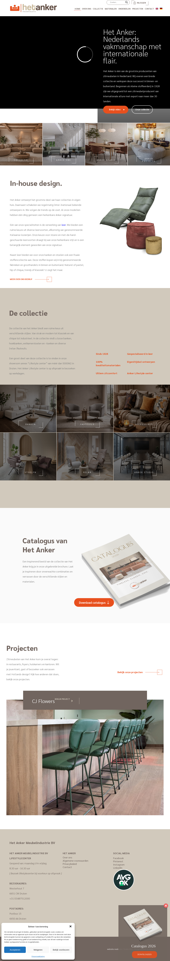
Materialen (111, 8)
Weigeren (38, 950)
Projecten (137, 8)
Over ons (86, 8)
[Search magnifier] (126, 3)
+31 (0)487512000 (19, 898)
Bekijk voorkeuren (61, 950)
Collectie (98, 8)
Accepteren (15, 950)
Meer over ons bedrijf (29, 279)
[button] (70, 926)
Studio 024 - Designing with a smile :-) (139, 949)
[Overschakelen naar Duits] (161, 8)
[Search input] (117, 2)
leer (64, 224)
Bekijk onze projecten (138, 672)
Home (77, 8)
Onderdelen (124, 8)
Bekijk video (115, 109)
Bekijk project (62, 699)
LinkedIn (117, 867)
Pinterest (118, 861)
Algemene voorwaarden (75, 860)
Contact (149, 8)
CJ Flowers (43, 701)
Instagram (119, 864)
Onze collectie (142, 109)
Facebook (118, 858)
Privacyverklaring (38, 956)
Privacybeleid (70, 863)
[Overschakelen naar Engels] (157, 8)
